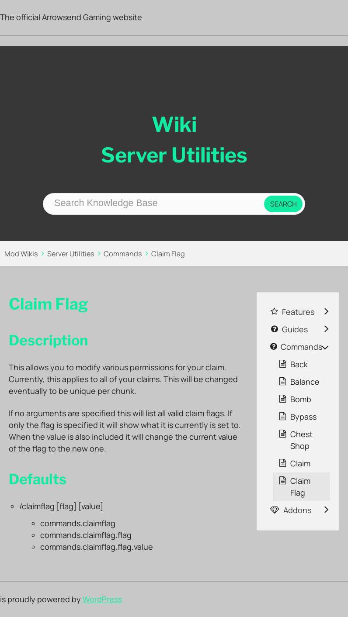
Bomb (300, 399)
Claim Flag (168, 254)
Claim (300, 463)
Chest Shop (301, 440)
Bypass (303, 416)
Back (299, 364)
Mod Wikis (21, 254)
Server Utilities (70, 254)
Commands (123, 254)
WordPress (102, 599)
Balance (305, 381)
